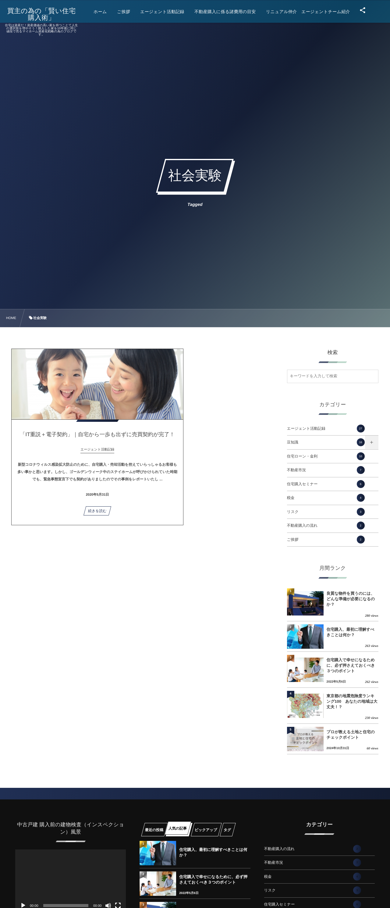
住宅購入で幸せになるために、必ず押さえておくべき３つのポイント (351, 665)
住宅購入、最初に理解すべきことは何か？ (350, 632)
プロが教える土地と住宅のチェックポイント (351, 735)
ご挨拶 (326, 540)
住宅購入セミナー (326, 484)
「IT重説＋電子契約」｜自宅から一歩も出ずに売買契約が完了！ (55, 441)
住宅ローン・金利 (326, 456)
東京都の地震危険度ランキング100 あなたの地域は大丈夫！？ (352, 701)
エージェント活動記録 (326, 428)
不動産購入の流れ (326, 525)
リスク (326, 512)
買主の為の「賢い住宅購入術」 (44, 14)
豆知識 (326, 442)
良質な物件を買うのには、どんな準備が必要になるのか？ (351, 599)
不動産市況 (326, 470)
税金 (326, 498)
